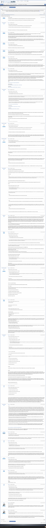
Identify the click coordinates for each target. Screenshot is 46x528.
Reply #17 (9, 404)
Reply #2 (9, 32)
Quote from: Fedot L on (12, 91)
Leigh (4, 385)
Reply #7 (9, 89)
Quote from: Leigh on (12, 433)
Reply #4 (9, 50)
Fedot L (4, 68)
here (40, 505)
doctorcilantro (4, 89)
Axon (4, 502)
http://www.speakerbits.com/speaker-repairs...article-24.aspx (14, 106)
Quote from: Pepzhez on (12, 24)
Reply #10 (9, 168)
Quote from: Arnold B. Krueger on (13, 185)
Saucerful (4, 215)
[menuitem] (4, 13)
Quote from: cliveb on (12, 442)
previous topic (41, 14)
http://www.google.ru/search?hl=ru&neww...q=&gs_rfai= (14, 108)
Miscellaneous (4, 7)
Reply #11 (9, 215)
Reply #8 (9, 123)
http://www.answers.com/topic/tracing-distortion (13, 82)
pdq (3, 457)
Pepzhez (4, 17)
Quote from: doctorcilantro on (13, 140)
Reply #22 (9, 484)
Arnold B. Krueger (4, 123)
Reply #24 (9, 510)
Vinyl (8, 7)
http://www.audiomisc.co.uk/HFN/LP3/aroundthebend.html (14, 427)
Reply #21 (9, 470)
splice (4, 470)
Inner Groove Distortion (12, 7)
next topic (44, 14)
